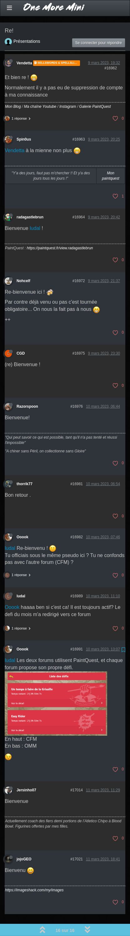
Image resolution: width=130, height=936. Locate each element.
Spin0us (24, 123)
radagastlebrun (30, 201)
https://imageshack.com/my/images (34, 874)
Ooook (22, 521)
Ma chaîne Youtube (40, 90)
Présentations (26, 24)
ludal (35, 212)
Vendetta (24, 47)
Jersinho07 (26, 774)
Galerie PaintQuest (95, 90)
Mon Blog (13, 90)
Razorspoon (27, 390)
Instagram (67, 90)
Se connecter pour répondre (98, 26)
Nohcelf (23, 264)
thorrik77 (24, 468)
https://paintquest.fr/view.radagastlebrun (60, 232)
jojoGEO (24, 843)
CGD (21, 337)
